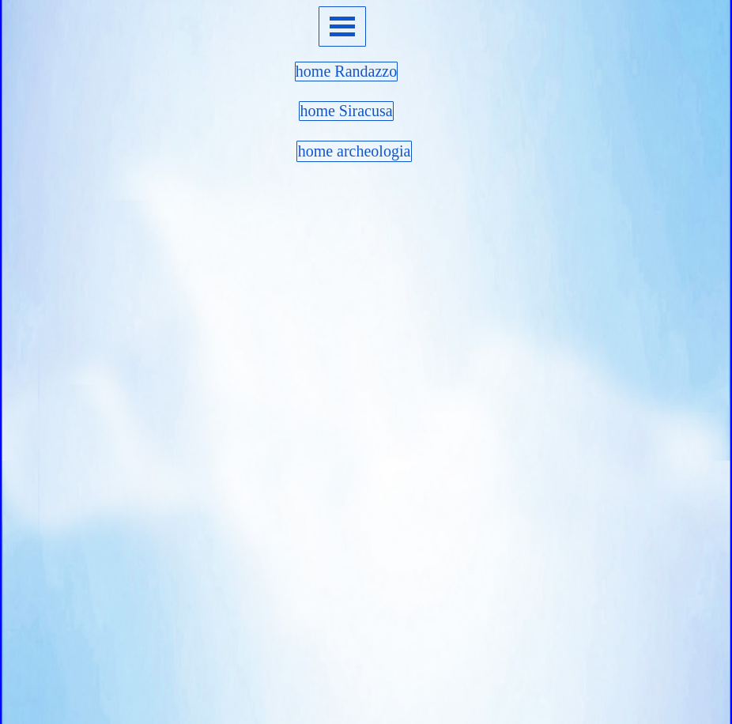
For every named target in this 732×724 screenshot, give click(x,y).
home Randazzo (346, 71)
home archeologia (354, 151)
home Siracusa (346, 110)
